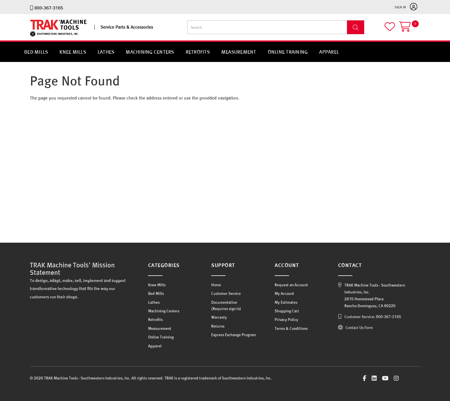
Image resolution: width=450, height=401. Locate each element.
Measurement (238, 52)
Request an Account (291, 285)
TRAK (35, 36)
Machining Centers (150, 52)
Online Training (288, 52)
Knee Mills (72, 52)
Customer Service (226, 293)
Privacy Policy (286, 319)
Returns (217, 326)
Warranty (219, 317)
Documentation (224, 302)
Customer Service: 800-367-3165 (372, 316)
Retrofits (198, 52)
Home (216, 285)
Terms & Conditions (291, 328)
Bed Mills (36, 52)
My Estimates (286, 302)
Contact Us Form (359, 327)
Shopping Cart (287, 311)
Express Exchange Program (233, 334)
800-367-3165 (48, 7)
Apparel (329, 52)
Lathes (106, 52)
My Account (284, 293)
